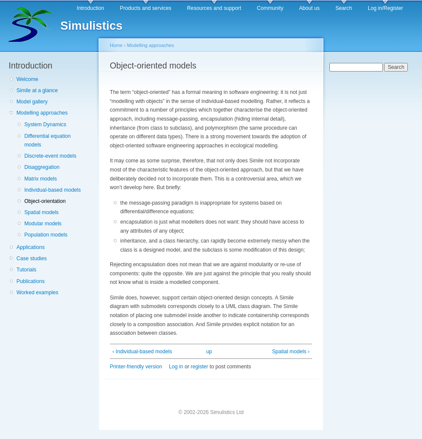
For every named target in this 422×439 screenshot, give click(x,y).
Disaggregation (41, 167)
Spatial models (41, 212)
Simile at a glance (37, 90)
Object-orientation (44, 201)
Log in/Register (385, 8)
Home (116, 45)
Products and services (145, 8)
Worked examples (37, 293)
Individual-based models (52, 190)
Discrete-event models (50, 156)
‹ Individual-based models (142, 352)
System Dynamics (45, 124)
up (209, 352)
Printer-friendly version (136, 367)
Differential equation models (47, 140)
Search (343, 8)
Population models (45, 235)
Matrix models (40, 179)
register (199, 367)
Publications (30, 281)
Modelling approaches (42, 113)
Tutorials (26, 270)
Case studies (31, 258)
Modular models (42, 224)
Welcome (27, 79)
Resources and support (214, 8)
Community (270, 8)
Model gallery (31, 102)
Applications (30, 247)
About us (309, 8)
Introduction (90, 8)
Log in (176, 367)
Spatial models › (291, 352)
